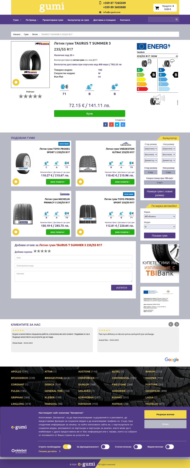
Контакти (125, 19)
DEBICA (49, 384)
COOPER (150, 377)
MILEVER (16, 410)
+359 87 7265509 (114, 3)
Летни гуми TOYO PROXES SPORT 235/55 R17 (119, 200)
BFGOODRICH (19, 377)
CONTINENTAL (121, 377)
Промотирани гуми (53, 19)
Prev (170, 324)
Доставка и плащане (104, 19)
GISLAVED (84, 390)
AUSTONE (84, 371)
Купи (89, 113)
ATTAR (49, 371)
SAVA (148, 416)
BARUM (150, 371)
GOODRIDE (119, 390)
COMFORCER (86, 377)
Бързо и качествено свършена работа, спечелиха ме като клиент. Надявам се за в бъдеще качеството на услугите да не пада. (52, 336)
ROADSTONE (120, 416)
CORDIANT (17, 384)
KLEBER (50, 397)
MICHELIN (151, 403)
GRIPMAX (17, 397)
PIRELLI (150, 410)
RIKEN (82, 416)
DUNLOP (83, 384)
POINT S (16, 416)
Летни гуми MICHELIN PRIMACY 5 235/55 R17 (57, 200)
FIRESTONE (119, 384)
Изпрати (121, 287)
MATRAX (117, 403)
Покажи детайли (48, 462)
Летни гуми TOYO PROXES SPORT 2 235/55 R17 (55, 150)
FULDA (15, 390)
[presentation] (37, 290)
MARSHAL (51, 403)
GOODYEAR (152, 390)
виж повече (57, 181)
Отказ (165, 435)
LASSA (149, 397)
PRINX (48, 416)
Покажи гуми (159, 235)
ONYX (115, 410)
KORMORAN (86, 397)
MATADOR (84, 403)
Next (176, 324)
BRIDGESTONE (54, 377)
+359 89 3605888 (114, 7)
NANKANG (51, 410)
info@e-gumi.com (111, 12)
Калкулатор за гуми (78, 19)
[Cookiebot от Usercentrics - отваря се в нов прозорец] (19, 462)
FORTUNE (151, 384)
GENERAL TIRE (54, 390)
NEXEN (82, 410)
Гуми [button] (17, 19)
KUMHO (117, 397)
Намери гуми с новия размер (159, 193)
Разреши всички (165, 425)
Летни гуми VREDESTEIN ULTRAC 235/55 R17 (120, 150)
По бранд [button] (32, 19)
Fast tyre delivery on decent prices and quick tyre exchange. (138, 335)
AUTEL (116, 371)
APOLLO (16, 371)
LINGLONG (17, 403)
